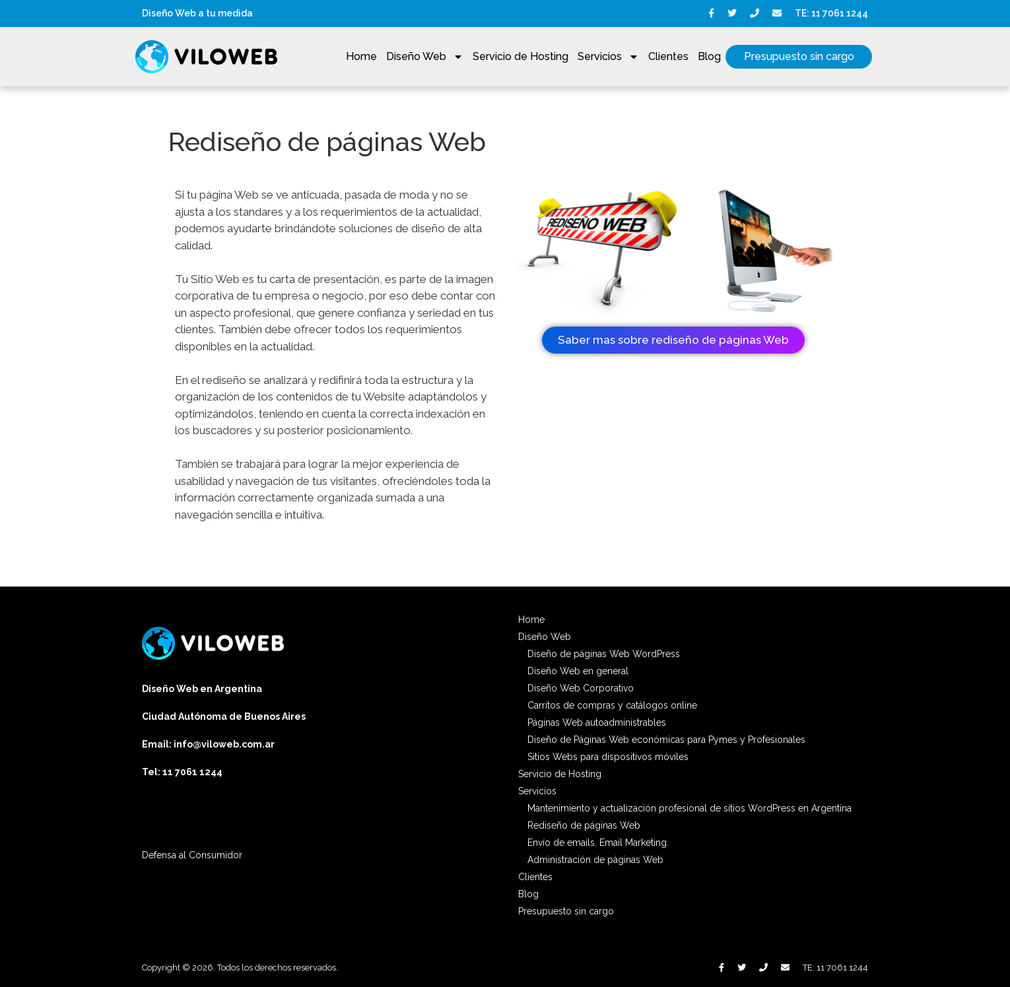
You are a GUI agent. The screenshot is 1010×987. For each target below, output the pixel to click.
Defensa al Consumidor (192, 855)
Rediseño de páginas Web (583, 825)
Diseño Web (424, 57)
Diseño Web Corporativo (580, 688)
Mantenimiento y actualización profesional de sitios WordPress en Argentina (689, 808)
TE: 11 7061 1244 (831, 13)
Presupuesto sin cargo (799, 56)
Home (361, 56)
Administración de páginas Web (595, 859)
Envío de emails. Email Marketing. (598, 842)
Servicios (608, 57)
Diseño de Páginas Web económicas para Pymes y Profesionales (666, 739)
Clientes (668, 56)
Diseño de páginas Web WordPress (603, 654)
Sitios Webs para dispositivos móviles (608, 756)
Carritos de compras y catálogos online (612, 705)
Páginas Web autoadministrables (596, 722)
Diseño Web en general (577, 671)
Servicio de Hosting (520, 56)
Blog (709, 56)
